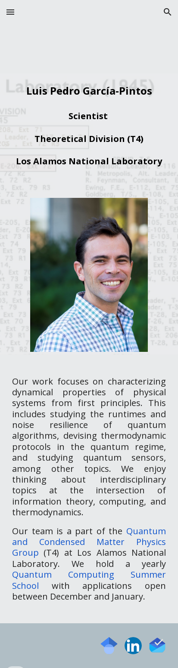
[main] (89, 123)
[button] (10, 12)
